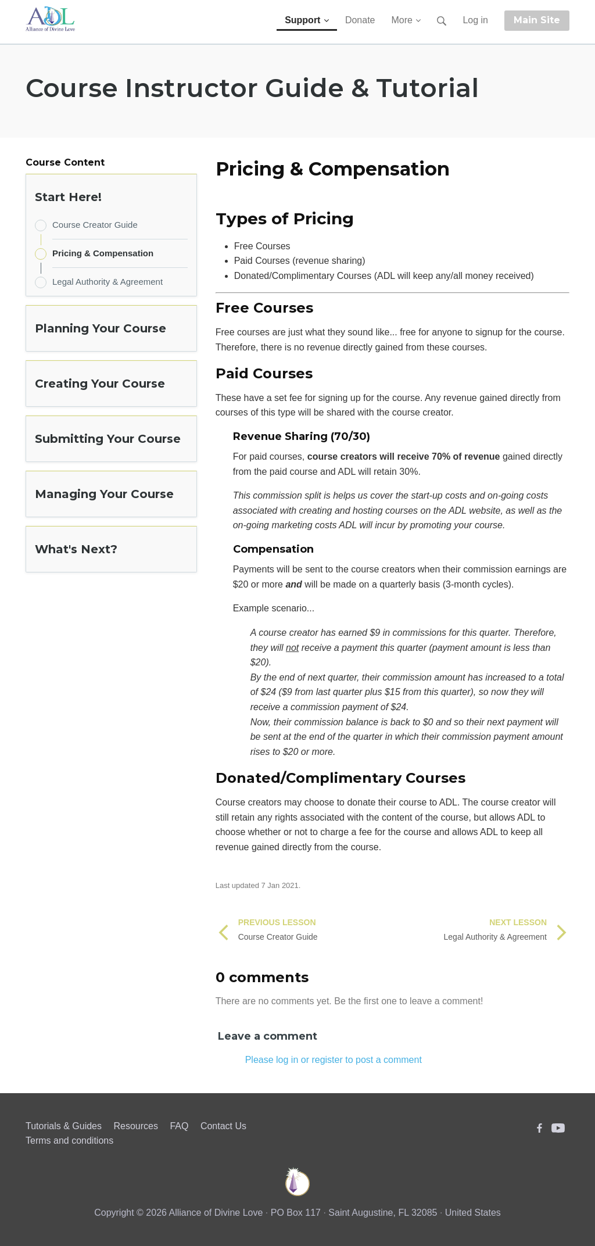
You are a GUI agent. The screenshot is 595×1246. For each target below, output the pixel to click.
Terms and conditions (69, 1140)
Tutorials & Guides (64, 1126)
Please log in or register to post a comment (333, 1060)
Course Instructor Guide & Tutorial (252, 87)
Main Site (537, 20)
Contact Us (223, 1126)
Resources (135, 1126)
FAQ (179, 1126)
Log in (475, 20)
